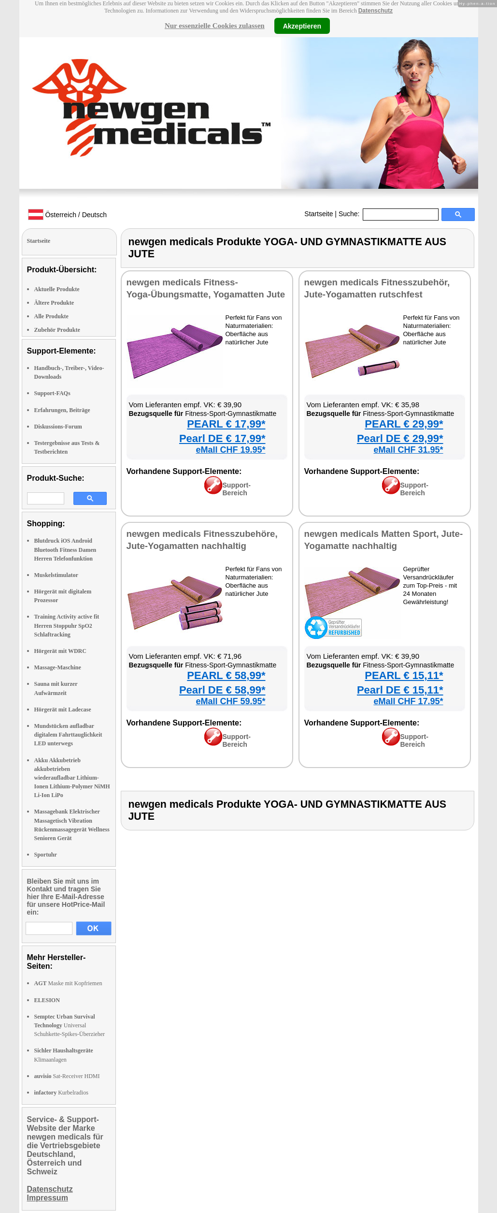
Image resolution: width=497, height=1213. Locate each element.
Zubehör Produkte (57, 329)
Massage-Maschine (57, 667)
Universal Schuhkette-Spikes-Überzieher (69, 1025)
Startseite (318, 214)
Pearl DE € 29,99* (400, 438)
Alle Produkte (51, 316)
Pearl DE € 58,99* (222, 690)
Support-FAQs (52, 393)
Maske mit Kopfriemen (68, 983)
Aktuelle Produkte (57, 289)
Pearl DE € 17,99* (222, 438)
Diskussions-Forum (58, 426)
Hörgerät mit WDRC (60, 651)
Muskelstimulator (56, 575)
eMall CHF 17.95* (408, 701)
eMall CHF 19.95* (230, 450)
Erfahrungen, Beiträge (62, 410)
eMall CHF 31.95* (408, 450)
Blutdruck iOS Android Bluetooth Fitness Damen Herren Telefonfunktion (65, 549)
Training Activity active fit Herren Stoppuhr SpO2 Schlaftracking (66, 625)
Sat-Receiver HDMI (67, 1076)
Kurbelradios (61, 1092)
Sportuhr (45, 854)
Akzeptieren (302, 26)
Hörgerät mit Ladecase (62, 709)
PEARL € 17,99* (226, 424)
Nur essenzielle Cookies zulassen (215, 26)
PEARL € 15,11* (404, 675)
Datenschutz (375, 10)
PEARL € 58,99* (226, 675)
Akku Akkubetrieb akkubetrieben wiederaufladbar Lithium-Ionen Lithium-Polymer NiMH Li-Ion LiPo (72, 778)
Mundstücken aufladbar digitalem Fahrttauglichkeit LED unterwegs (68, 735)
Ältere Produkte (54, 302)
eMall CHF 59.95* (230, 701)
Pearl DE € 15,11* (400, 690)
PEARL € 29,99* (404, 424)
